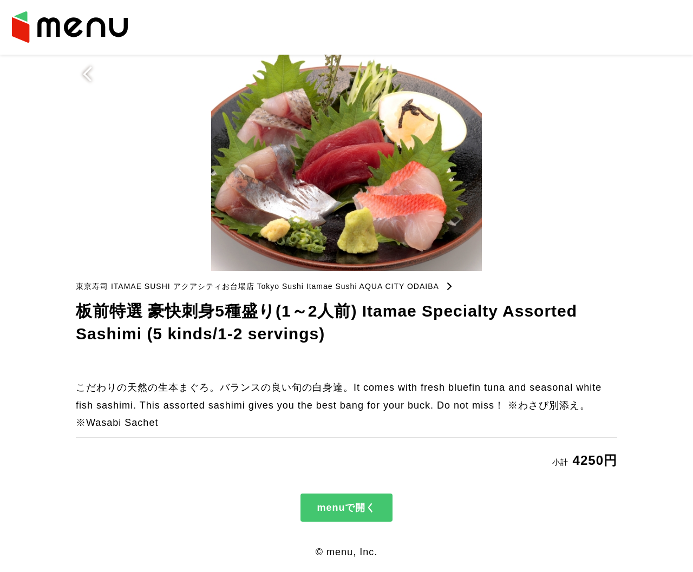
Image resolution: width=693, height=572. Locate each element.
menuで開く (346, 507)
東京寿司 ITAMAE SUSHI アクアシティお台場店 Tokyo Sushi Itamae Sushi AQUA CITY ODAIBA (257, 286)
